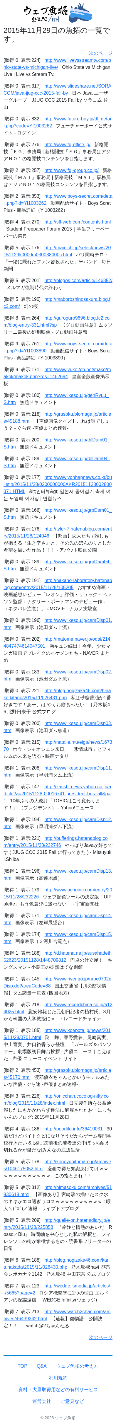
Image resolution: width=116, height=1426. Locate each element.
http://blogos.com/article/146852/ (78, 280)
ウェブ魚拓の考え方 (77, 1366)
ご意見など (72, 1401)
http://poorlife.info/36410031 (74, 1128)
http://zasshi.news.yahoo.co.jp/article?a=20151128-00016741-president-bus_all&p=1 (57, 793)
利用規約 (58, 1377)
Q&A (42, 1366)
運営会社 (41, 1401)
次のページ (100, 53)
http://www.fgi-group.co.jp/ (72, 170)
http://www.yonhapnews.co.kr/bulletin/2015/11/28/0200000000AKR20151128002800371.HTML (58, 484)
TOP (22, 1366)
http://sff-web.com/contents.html (78, 221)
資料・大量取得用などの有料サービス (58, 1389)
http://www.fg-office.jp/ (67, 144)
